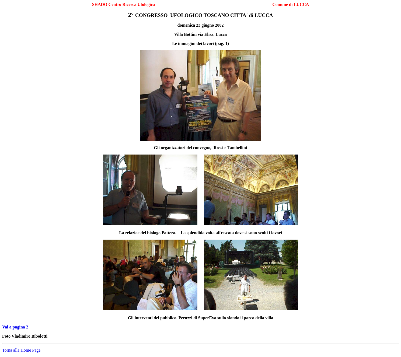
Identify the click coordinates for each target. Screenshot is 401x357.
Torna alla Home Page (21, 350)
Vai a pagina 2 (15, 327)
